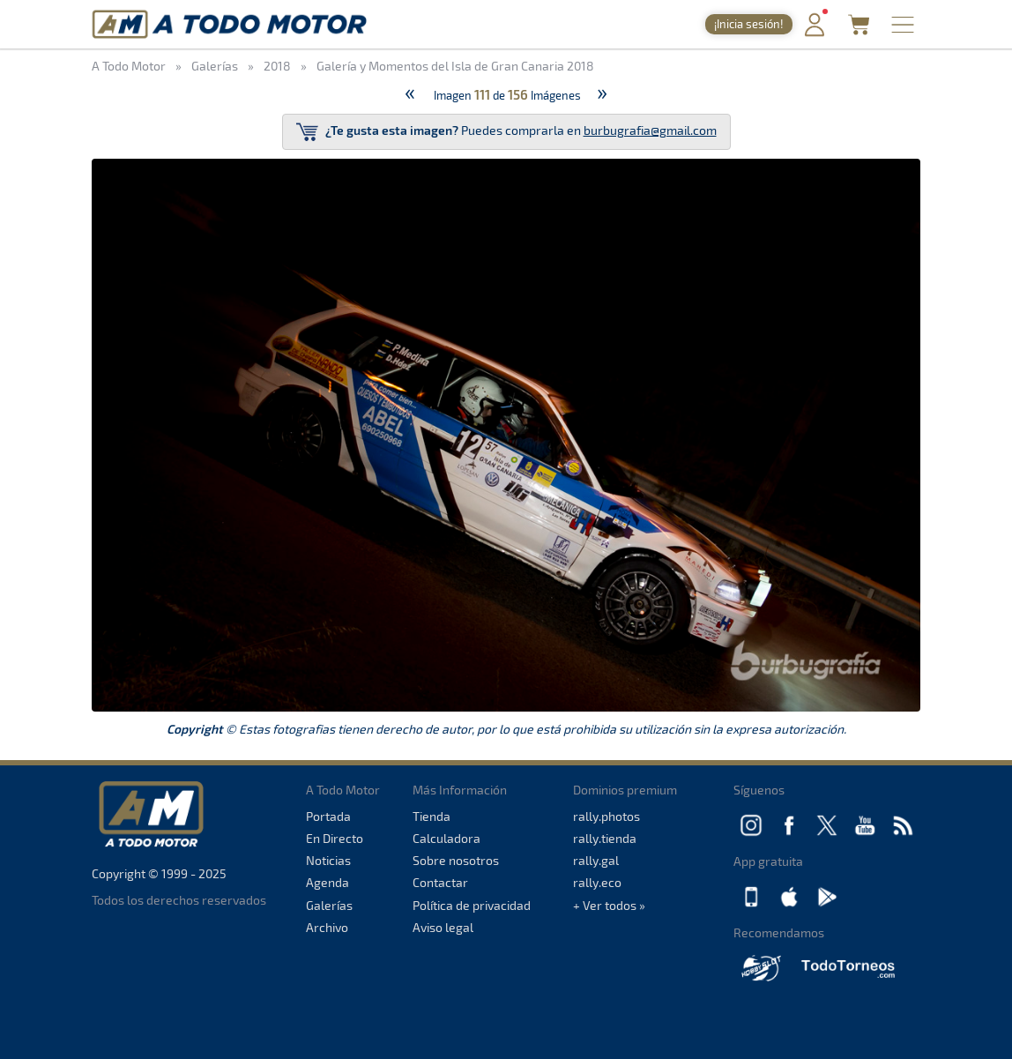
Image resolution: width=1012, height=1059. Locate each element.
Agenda (327, 882)
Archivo (327, 927)
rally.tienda (604, 838)
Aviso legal (443, 927)
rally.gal (596, 860)
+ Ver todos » (609, 905)
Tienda (431, 816)
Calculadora (446, 838)
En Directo (334, 838)
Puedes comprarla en (506, 132)
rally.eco (597, 882)
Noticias (328, 860)
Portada (328, 816)
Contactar (440, 882)
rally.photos (606, 816)
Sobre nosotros (456, 860)
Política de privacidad (472, 905)
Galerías (329, 905)
